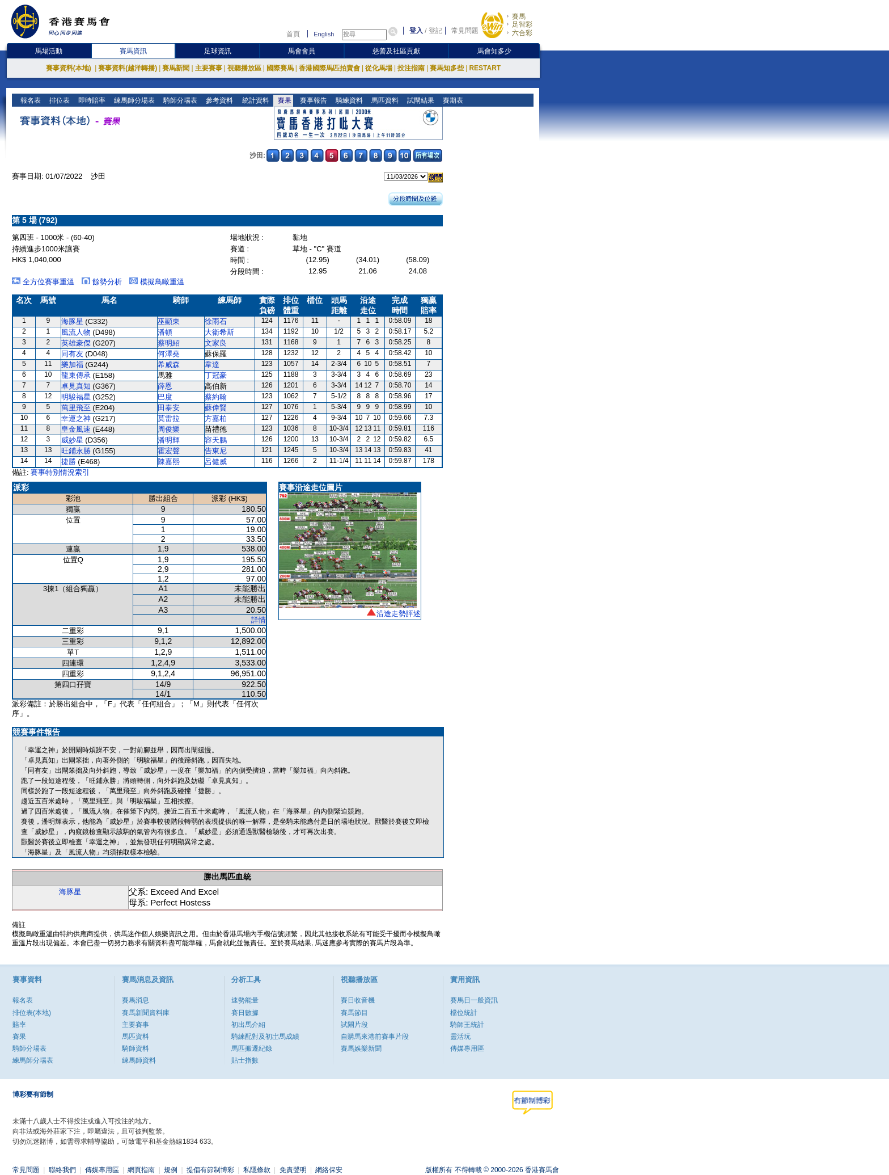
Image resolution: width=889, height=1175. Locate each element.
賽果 (283, 100)
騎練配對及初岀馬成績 (265, 1037)
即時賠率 (91, 100)
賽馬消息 (135, 1000)
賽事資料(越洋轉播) (127, 68)
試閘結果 (419, 100)
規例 (170, 1170)
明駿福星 (76, 397)
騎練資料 (347, 100)
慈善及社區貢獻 (396, 51)
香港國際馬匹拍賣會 (329, 68)
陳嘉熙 (169, 461)
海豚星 (72, 321)
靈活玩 (460, 1037)
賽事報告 (312, 100)
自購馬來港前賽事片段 (375, 1037)
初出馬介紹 (248, 1025)
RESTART (485, 68)
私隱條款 (256, 1170)
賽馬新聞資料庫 (146, 1013)
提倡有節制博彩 (210, 1170)
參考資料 (218, 100)
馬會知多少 (494, 51)
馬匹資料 (383, 100)
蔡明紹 (169, 343)
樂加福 (72, 364)
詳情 (258, 620)
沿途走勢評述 (398, 613)
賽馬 (519, 16)
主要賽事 (208, 68)
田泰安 (169, 407)
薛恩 (165, 386)
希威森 (169, 364)
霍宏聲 (169, 451)
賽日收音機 (358, 1000)
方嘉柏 (216, 418)
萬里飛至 (76, 407)
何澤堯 (169, 353)
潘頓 (165, 332)
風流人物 (76, 332)
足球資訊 (217, 51)
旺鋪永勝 (76, 451)
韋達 (212, 364)
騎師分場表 (179, 100)
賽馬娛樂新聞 (361, 1048)
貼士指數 (245, 1060)
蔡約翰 (216, 397)
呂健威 (216, 461)
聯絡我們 (62, 1170)
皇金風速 (76, 429)
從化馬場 (378, 68)
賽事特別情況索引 (60, 472)
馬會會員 (301, 51)
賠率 (19, 1025)
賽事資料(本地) (69, 68)
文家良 (216, 343)
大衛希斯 (219, 332)
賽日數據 (245, 1013)
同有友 (72, 353)
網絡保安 (328, 1170)
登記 (435, 31)
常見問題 (465, 31)
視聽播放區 (244, 68)
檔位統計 (463, 1013)
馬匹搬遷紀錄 (251, 1048)
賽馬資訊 (133, 51)
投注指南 (411, 68)
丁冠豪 (216, 375)
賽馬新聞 (175, 68)
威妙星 (72, 440)
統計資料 (254, 100)
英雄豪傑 (76, 343)
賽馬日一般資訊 (474, 1000)
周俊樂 (169, 429)
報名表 (30, 100)
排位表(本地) (31, 1013)
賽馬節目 (354, 1013)
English (324, 34)
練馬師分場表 (133, 100)
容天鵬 (216, 440)
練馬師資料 (139, 1060)
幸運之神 (76, 418)
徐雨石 (216, 321)
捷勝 (68, 461)
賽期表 (452, 100)
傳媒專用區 (467, 1048)
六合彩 (522, 33)
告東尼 (216, 451)
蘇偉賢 (216, 407)
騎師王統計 (467, 1025)
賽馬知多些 (447, 68)
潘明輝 (169, 440)
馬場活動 (48, 51)
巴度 (165, 397)
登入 (416, 31)
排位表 (59, 100)
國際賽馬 (280, 68)
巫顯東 (169, 321)
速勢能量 (245, 1000)
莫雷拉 (169, 418)
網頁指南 (141, 1170)
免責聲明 (293, 1170)
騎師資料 (135, 1048)
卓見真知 (76, 386)
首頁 (293, 34)
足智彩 (522, 24)
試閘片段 (354, 1025)
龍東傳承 (76, 375)
